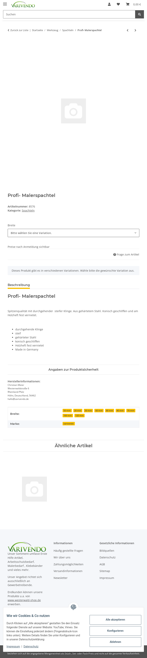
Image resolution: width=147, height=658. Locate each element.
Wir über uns (62, 557)
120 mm (79, 415)
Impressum (16, 646)
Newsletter (61, 578)
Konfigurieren (112, 630)
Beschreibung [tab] (19, 285)
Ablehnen (112, 641)
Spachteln (28, 210)
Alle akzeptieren (112, 619)
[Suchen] (139, 14)
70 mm (130, 410)
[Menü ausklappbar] (5, 2)
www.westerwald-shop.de (24, 600)
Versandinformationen (68, 571)
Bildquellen (107, 550)
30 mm (88, 410)
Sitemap (105, 571)
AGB (102, 564)
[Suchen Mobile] (69, 14)
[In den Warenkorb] (11, 43)
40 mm (120, 410)
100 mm (68, 415)
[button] (109, 4)
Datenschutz (33, 646)
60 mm (99, 410)
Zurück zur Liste (19, 30)
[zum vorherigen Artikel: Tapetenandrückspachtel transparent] (127, 30)
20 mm (77, 410)
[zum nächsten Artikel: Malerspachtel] (135, 30)
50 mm (67, 410)
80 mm (109, 410)
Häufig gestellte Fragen (68, 550)
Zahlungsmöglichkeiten (68, 564)
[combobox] (73, 233)
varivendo (69, 423)
